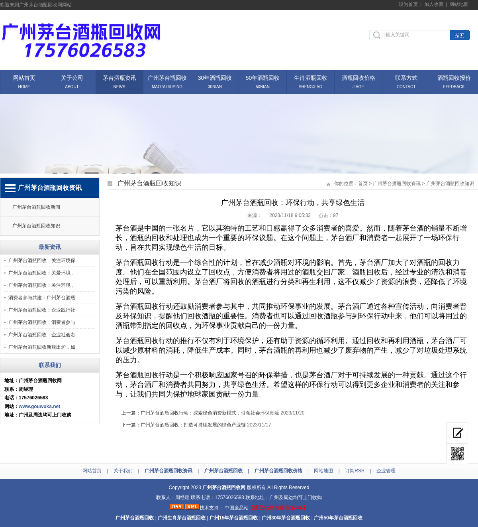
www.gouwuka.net (39, 406)
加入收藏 (433, 4)
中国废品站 (237, 508)
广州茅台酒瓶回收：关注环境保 (41, 260)
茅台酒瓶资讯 (119, 77)
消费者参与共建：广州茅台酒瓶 (41, 297)
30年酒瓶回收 (215, 77)
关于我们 (123, 471)
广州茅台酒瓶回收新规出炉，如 (41, 347)
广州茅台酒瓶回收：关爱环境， (41, 273)
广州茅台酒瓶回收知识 (36, 226)
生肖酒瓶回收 (310, 77)
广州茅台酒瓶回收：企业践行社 (41, 310)
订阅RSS (354, 471)
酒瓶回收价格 (358, 77)
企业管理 (386, 471)
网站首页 (24, 77)
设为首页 (408, 4)
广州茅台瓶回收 (167, 77)
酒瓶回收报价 (454, 77)
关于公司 (72, 77)
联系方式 (406, 77)
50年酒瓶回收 (263, 77)
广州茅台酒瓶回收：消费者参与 (41, 322)
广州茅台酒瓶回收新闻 (36, 207)
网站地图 (458, 4)
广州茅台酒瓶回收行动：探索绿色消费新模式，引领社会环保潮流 (210, 413)
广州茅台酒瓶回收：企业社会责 (41, 335)
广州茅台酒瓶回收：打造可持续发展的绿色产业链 (193, 425)
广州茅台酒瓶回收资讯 (397, 183)
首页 (363, 183)
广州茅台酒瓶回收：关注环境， (41, 285)
